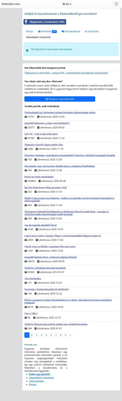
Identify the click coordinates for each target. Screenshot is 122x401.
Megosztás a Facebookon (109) (44, 21)
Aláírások (47, 31)
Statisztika (92, 31)
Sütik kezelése (36, 381)
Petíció (29, 31)
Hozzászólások (71, 31)
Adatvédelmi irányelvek (38, 37)
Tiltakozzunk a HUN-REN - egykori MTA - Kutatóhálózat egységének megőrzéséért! (66, 73)
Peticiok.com (11, 4)
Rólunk (32, 384)
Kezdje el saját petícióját (60, 99)
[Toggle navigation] (116, 4)
